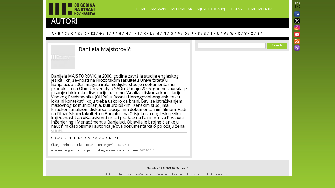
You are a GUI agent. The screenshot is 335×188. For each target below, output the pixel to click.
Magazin (158, 9)
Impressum (193, 174)
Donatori (161, 174)
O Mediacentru (261, 9)
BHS (297, 2)
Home (141, 9)
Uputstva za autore (217, 174)
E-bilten (177, 174)
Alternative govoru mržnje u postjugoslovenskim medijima (95, 150)
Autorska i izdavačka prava (135, 174)
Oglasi (237, 9)
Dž (93, 33)
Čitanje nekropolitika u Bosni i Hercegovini (83, 145)
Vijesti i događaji (211, 9)
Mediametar (181, 9)
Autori (109, 174)
